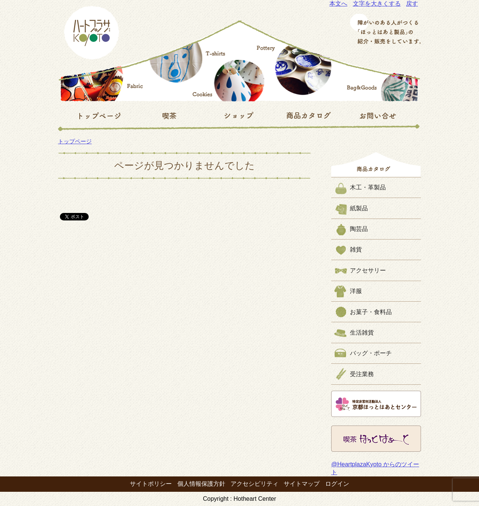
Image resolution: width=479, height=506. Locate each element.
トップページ (75, 141)
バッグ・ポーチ (371, 353)
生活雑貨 (362, 332)
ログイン (337, 484)
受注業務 (362, 374)
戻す (412, 3)
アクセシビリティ (254, 484)
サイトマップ (302, 484)
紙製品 (359, 208)
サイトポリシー (151, 484)
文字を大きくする (377, 3)
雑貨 (356, 249)
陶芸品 (359, 229)
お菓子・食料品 (371, 312)
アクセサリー (368, 270)
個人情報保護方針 (201, 484)
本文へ (338, 3)
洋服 (356, 291)
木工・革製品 (368, 187)
